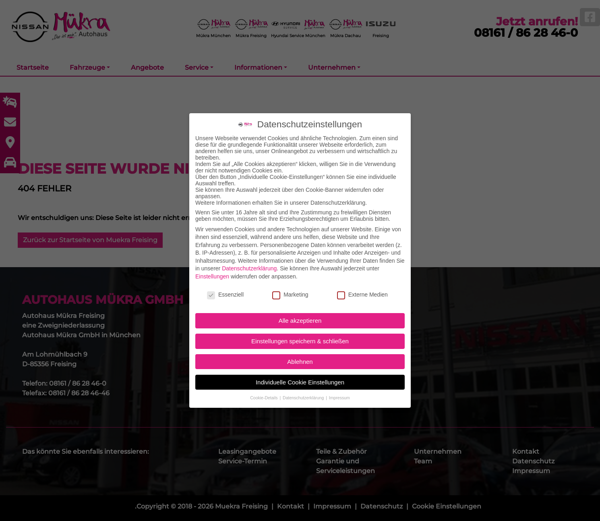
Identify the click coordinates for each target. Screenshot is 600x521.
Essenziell (225, 284)
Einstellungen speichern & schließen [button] (300, 331)
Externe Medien (362, 284)
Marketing (290, 284)
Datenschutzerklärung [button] (304, 387)
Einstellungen (212, 266)
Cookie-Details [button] (264, 387)
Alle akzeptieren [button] (300, 310)
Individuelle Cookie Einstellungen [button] (300, 372)
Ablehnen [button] (299, 351)
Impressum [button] (339, 387)
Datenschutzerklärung (249, 258)
